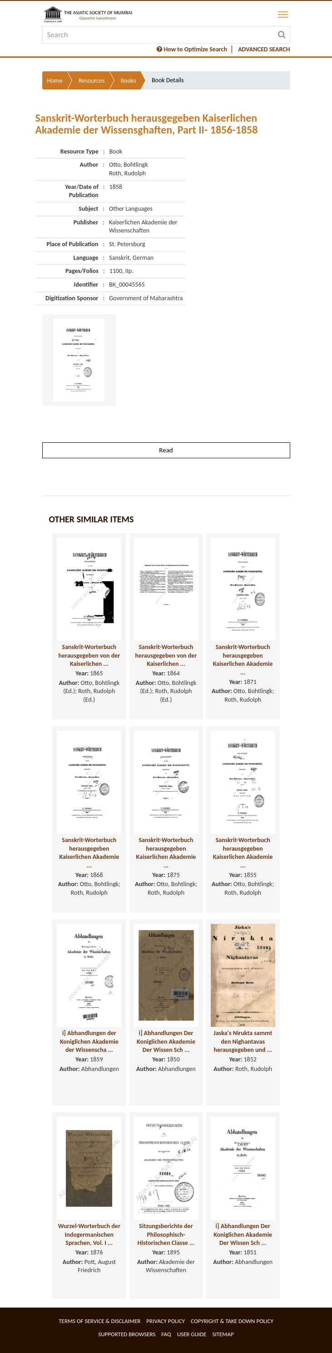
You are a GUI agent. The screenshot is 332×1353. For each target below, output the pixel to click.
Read (166, 450)
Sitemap (222, 1334)
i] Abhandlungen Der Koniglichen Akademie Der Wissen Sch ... (166, 1041)
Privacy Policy (165, 1321)
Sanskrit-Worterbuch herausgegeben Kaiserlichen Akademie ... (243, 659)
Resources (92, 80)
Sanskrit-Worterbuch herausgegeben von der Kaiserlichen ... (89, 655)
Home (55, 80)
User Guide (192, 1334)
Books (128, 80)
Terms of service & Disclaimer (99, 1321)
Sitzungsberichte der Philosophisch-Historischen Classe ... (166, 1234)
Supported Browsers (126, 1334)
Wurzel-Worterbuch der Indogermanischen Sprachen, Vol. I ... (89, 1234)
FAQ (166, 1334)
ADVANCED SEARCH (264, 49)
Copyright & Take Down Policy (232, 1321)
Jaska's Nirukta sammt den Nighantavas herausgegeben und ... (242, 1041)
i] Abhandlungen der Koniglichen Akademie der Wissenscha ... (89, 1041)
